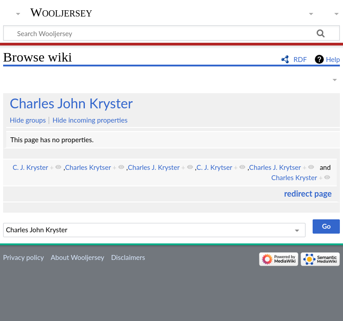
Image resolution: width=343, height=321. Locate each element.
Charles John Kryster (71, 103)
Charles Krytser (88, 167)
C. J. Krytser (214, 167)
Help (333, 59)
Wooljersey (61, 12)
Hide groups (28, 120)
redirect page (307, 193)
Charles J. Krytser (275, 167)
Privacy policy (23, 257)
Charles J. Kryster (154, 167)
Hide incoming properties (89, 120)
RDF (300, 59)
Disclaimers (128, 257)
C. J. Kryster (30, 167)
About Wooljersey (77, 257)
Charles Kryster (294, 177)
